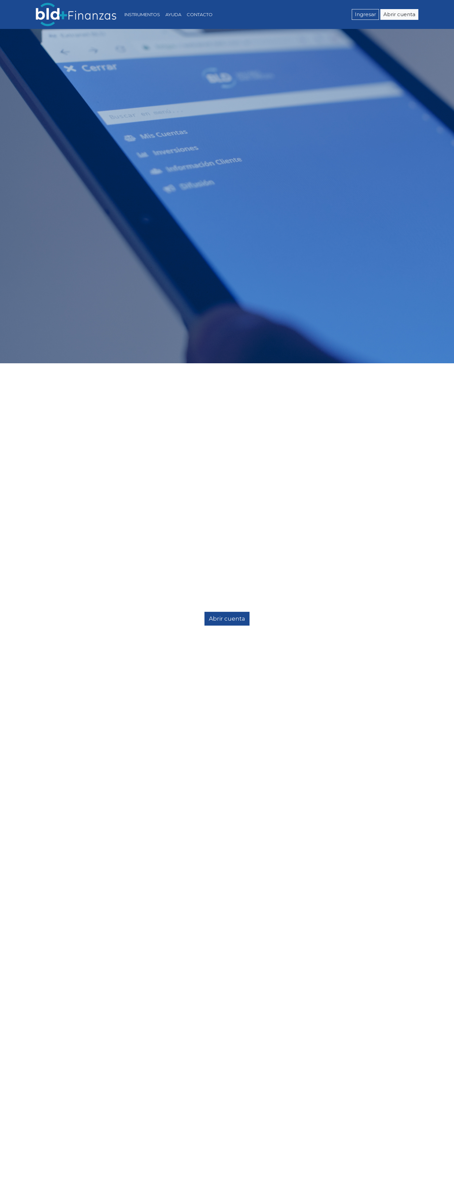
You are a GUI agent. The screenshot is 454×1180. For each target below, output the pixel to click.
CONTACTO (200, 14)
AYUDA (173, 14)
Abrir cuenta (399, 14)
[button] (34, 590)
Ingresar (365, 14)
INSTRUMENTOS (143, 14)
